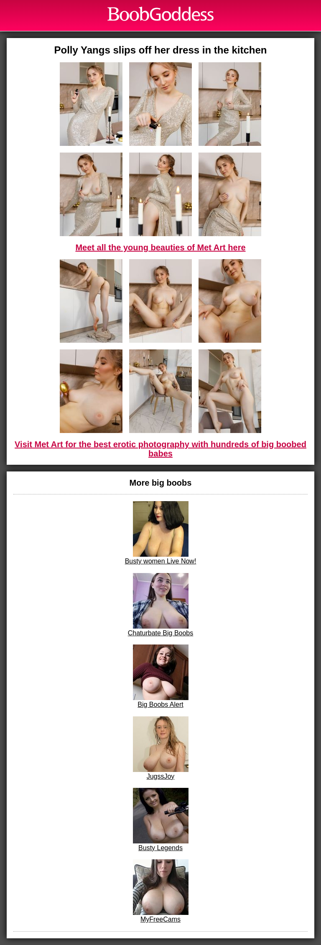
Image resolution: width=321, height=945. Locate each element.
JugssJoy (161, 748)
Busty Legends (161, 819)
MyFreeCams (161, 891)
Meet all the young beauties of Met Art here (160, 247)
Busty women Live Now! (160, 533)
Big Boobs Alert (161, 676)
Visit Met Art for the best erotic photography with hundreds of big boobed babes (160, 449)
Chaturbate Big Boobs (161, 605)
